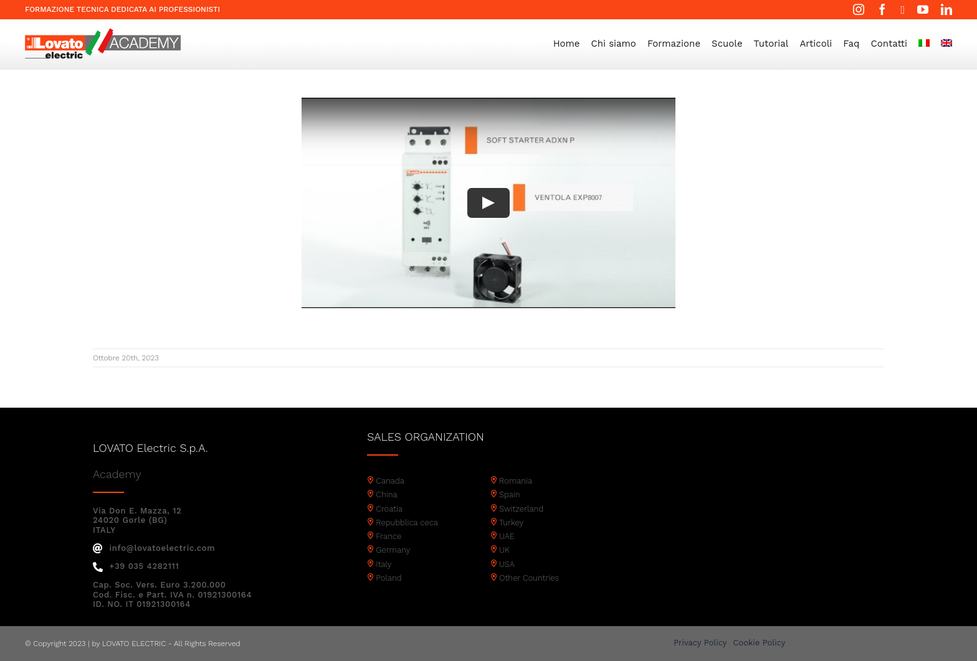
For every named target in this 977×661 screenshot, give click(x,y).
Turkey (511, 522)
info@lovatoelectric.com (154, 548)
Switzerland (521, 508)
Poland (388, 578)
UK (504, 550)
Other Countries (529, 578)
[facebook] (882, 9)
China (386, 494)
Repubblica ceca (407, 522)
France (388, 536)
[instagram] (858, 9)
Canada (390, 480)
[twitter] (902, 10)
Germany (393, 550)
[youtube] (922, 9)
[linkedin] (946, 9)
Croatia (389, 508)
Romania (515, 480)
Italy (383, 564)
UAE (507, 536)
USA (507, 564)
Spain (509, 494)
